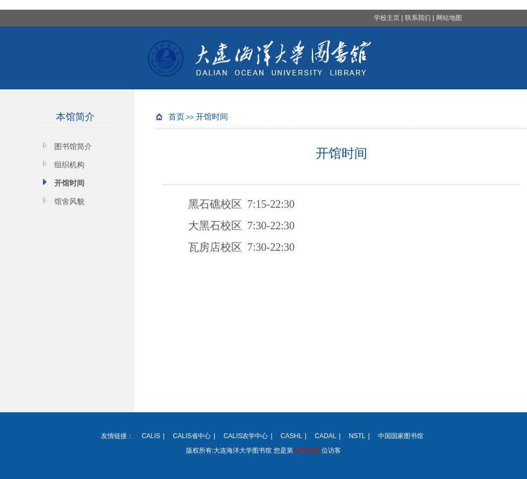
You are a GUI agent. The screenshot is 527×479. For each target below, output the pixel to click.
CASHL (291, 436)
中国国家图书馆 (400, 436)
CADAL (325, 436)
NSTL (357, 436)
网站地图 (449, 18)
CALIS (150, 436)
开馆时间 (69, 183)
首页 (176, 116)
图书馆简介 (73, 146)
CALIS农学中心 (246, 436)
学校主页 (387, 18)
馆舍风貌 (69, 201)
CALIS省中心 (192, 436)
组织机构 (69, 164)
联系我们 (418, 18)
